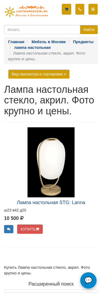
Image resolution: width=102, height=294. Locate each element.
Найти (89, 29)
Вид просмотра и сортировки (39, 74)
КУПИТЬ (30, 229)
